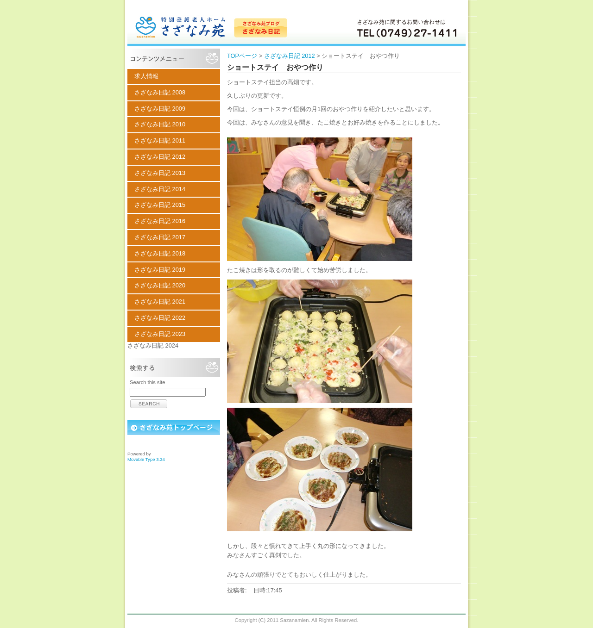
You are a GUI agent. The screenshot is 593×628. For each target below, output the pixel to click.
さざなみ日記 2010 (159, 124)
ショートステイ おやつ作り (275, 67)
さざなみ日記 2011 (159, 140)
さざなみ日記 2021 (159, 301)
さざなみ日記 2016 (159, 221)
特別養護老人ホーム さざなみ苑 (296, 23)
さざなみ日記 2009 (159, 108)
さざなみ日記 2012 (289, 55)
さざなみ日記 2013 (159, 172)
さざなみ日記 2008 (159, 92)
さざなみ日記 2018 (159, 253)
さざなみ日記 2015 (159, 204)
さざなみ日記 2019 (159, 269)
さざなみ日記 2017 (159, 237)
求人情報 (146, 76)
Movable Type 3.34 (146, 459)
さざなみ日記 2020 (159, 285)
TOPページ (242, 55)
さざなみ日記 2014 (159, 189)
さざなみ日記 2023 (159, 333)
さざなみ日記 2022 (159, 317)
